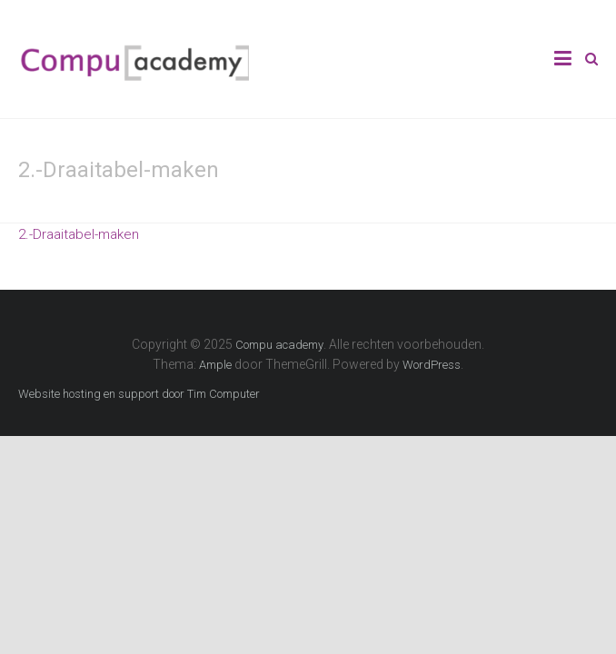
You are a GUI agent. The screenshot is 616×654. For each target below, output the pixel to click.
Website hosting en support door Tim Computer (139, 394)
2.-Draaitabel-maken (78, 234)
